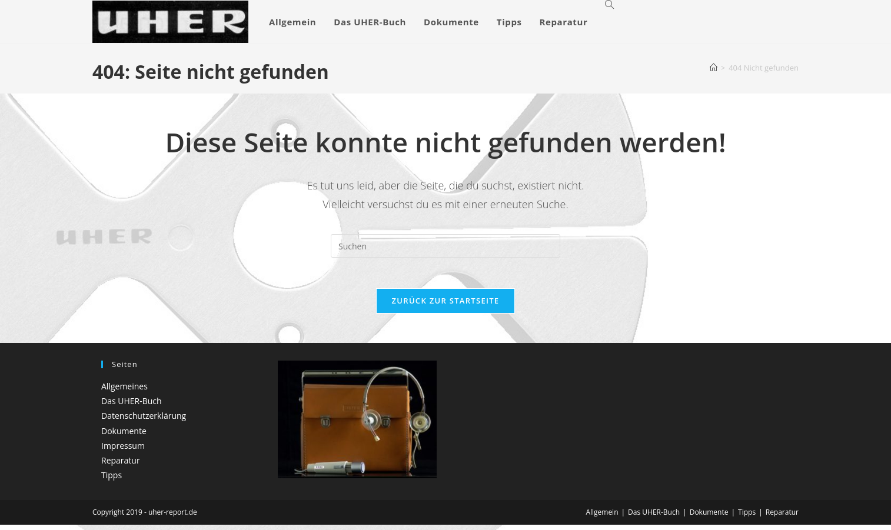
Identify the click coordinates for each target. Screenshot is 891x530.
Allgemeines (124, 390)
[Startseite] (713, 67)
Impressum (123, 450)
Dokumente (124, 435)
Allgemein (602, 517)
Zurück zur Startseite (446, 305)
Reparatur (120, 465)
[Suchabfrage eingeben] (445, 246)
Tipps (111, 479)
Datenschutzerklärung (143, 420)
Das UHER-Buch (131, 406)
